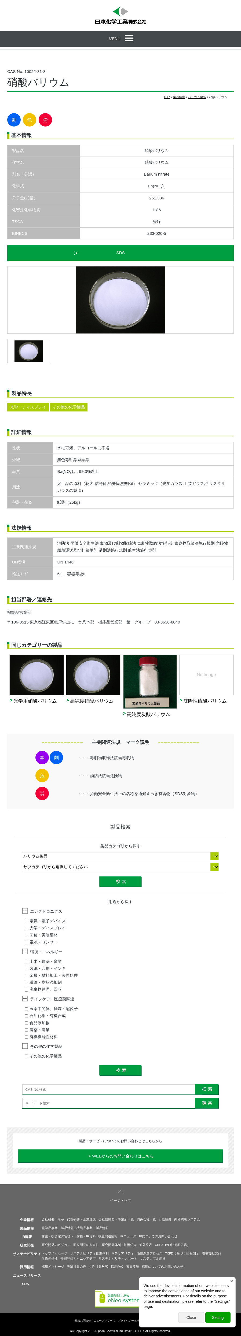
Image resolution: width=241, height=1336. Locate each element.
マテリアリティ (122, 1253)
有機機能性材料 (41, 1036)
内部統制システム (187, 1219)
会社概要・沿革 (53, 1219)
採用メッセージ (53, 1266)
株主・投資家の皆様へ (58, 1236)
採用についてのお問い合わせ (163, 1266)
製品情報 (179, 97)
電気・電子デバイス (45, 921)
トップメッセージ (54, 1253)
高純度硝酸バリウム (92, 701)
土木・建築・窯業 (43, 961)
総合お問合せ (83, 1320)
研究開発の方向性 (86, 1244)
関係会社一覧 (146, 1219)
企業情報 (27, 1220)
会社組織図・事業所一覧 (116, 1219)
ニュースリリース (27, 1276)
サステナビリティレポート (117, 1258)
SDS (120, 252)
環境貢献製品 (211, 1253)
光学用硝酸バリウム (35, 701)
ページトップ (120, 1200)
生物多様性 (50, 1258)
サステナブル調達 (153, 1258)
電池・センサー (41, 942)
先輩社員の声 (76, 1266)
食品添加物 (37, 1022)
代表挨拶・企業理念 (81, 1219)
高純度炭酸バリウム (148, 714)
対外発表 (145, 1244)
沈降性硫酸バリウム (205, 701)
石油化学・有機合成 (45, 1015)
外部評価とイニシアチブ (78, 1258)
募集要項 (132, 1266)
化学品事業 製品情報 (58, 1228)
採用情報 (27, 1267)
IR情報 (27, 1237)
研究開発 (27, 1245)
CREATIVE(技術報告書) (171, 1244)
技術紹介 (130, 1244)
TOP (167, 97)
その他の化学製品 (43, 1056)
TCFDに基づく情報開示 (182, 1253)
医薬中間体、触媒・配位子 (51, 1008)
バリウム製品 (197, 97)
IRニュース (128, 1236)
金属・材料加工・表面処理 (51, 975)
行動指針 (165, 1219)
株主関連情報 (108, 1236)
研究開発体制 (111, 1244)
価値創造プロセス (149, 1253)
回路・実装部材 (41, 935)
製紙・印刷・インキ (45, 968)
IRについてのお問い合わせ (158, 1236)
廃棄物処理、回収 (43, 989)
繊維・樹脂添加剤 (43, 982)
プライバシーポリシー (131, 1320)
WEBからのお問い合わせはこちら (123, 1156)
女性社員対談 (98, 1266)
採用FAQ (117, 1266)
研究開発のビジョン (56, 1244)
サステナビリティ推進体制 (89, 1253)
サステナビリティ (27, 1254)
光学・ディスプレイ (45, 928)
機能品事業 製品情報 (92, 1228)
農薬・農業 (37, 1029)
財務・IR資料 (86, 1236)
